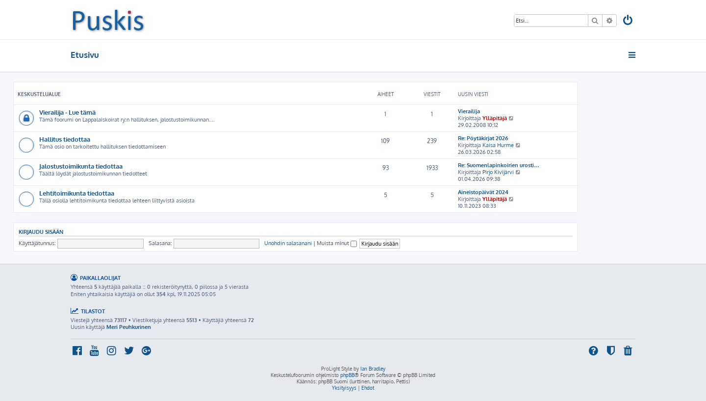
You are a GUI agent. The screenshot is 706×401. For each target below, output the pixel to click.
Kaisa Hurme (498, 145)
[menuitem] (628, 21)
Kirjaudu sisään (41, 231)
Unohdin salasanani (288, 243)
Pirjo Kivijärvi (498, 172)
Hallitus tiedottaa (64, 139)
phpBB (347, 375)
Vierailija (469, 111)
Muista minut (337, 243)
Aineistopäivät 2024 (483, 192)
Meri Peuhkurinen (128, 327)
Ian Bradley (372, 369)
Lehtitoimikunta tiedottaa (76, 193)
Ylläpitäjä (494, 118)
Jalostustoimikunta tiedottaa (81, 166)
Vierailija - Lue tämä (67, 112)
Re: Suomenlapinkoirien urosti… (498, 165)
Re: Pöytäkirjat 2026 (483, 138)
